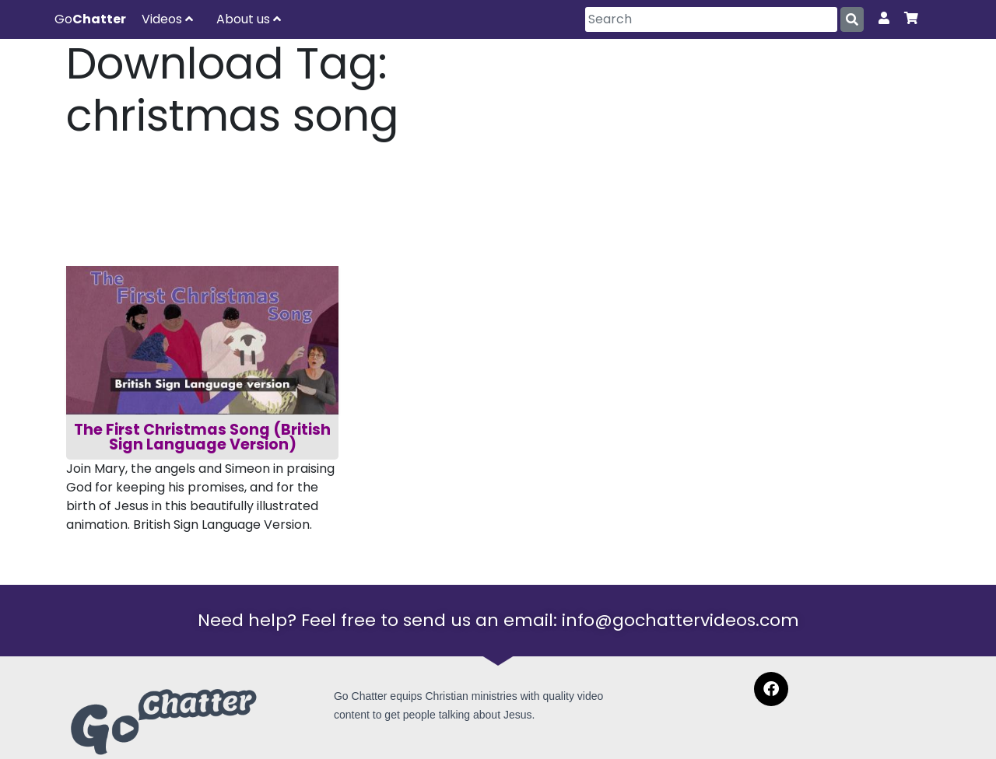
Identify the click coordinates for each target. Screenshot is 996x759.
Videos (167, 19)
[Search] (711, 19)
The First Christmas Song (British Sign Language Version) (204, 437)
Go (90, 19)
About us (248, 19)
